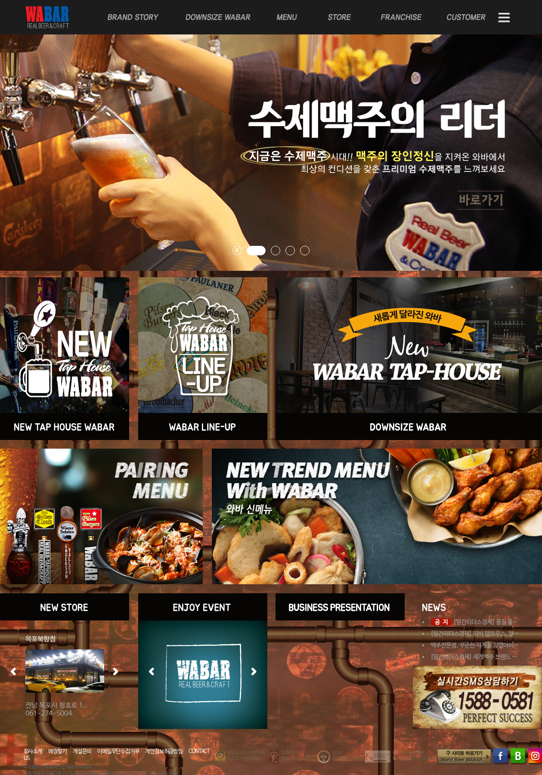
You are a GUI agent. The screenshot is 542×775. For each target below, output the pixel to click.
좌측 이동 (13, 671)
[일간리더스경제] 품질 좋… (474, 622)
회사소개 (33, 751)
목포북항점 (40, 639)
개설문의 (82, 751)
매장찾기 (57, 751)
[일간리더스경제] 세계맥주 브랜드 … (474, 657)
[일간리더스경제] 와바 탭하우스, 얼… (475, 633)
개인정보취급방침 (163, 751)
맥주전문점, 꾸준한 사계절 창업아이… (475, 645)
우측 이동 (115, 671)
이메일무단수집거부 (118, 751)
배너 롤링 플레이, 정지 (237, 250)
